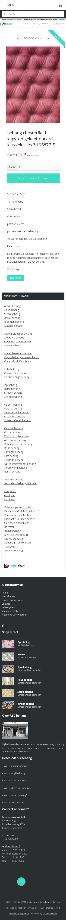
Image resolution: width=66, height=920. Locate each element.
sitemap (50, 907)
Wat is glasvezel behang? (17, 788)
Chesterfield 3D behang (17, 361)
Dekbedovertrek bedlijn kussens (22, 511)
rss (57, 907)
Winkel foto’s (8, 596)
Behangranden (12, 530)
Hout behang (11, 310)
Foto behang (11, 369)
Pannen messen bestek (17, 515)
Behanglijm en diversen (17, 542)
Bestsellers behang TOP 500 (20, 483)
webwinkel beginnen (19, 913)
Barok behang (12, 317)
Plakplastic (10, 491)
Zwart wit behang (14, 337)
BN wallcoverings (14, 550)
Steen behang (12, 314)
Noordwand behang (15, 467)
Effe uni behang (13, 396)
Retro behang (12, 388)
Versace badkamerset (16, 412)
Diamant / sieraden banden (19, 519)
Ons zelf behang (13, 428)
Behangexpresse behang (18, 444)
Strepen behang (13, 392)
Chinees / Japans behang (18, 341)
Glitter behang (12, 432)
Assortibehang (12, 306)
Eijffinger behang (13, 451)
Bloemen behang (14, 321)
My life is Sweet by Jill (16, 534)
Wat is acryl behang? (15, 780)
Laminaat (9, 499)
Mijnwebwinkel (50, 913)
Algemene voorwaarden (14, 614)
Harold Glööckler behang (18, 333)
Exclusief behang (13, 479)
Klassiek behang (13, 325)
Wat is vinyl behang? (15, 773)
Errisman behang (13, 459)
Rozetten (9, 527)
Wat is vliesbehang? (14, 802)
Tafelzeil (9, 546)
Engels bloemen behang (18, 353)
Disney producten (14, 538)
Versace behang (13, 408)
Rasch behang (12, 471)
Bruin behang (11, 448)
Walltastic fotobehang (16, 436)
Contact (6, 603)
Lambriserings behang (16, 377)
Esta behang (11, 456)
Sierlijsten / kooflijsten (16, 522)
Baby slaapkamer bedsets (19, 507)
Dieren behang (12, 345)
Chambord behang (14, 416)
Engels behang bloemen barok (21, 357)
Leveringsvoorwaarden (14, 600)
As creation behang (15, 440)
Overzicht (15, 277)
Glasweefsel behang (15, 373)
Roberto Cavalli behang (17, 420)
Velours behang (13, 404)
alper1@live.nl (12, 846)
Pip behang (10, 385)
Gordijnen (9, 495)
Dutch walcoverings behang (20, 463)
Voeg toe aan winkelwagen (33, 178)
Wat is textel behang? (15, 795)
